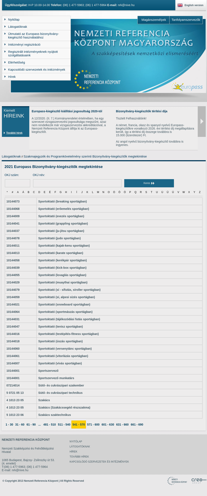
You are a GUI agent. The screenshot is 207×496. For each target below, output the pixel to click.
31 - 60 (19, 424)
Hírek (73, 451)
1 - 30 (9, 424)
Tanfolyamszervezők (186, 19)
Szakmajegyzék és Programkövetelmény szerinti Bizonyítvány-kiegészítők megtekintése (85, 156)
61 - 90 (31, 424)
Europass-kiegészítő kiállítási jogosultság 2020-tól (67, 111)
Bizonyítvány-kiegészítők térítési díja (141, 111)
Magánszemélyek (154, 19)
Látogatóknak (11, 156)
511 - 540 (64, 424)
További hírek (14, 132)
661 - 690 (137, 424)
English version (194, 5)
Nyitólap (76, 441)
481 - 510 (49, 424)
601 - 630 (108, 424)
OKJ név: (39, 175)
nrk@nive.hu (126, 5)
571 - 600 (93, 424)
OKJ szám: (12, 175)
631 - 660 (122, 424)
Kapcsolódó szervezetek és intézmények (99, 461)
